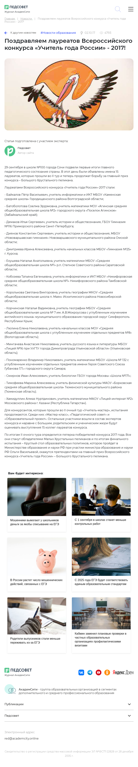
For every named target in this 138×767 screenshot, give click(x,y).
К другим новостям (20, 32)
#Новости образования (58, 32)
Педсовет (24, 148)
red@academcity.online (21, 738)
